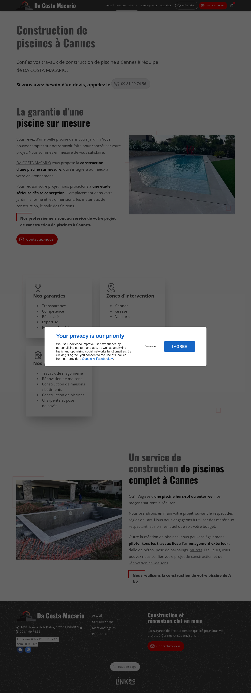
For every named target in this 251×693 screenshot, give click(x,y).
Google (87, 358)
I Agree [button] (179, 346)
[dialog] (125, 347)
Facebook (103, 358)
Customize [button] (150, 346)
